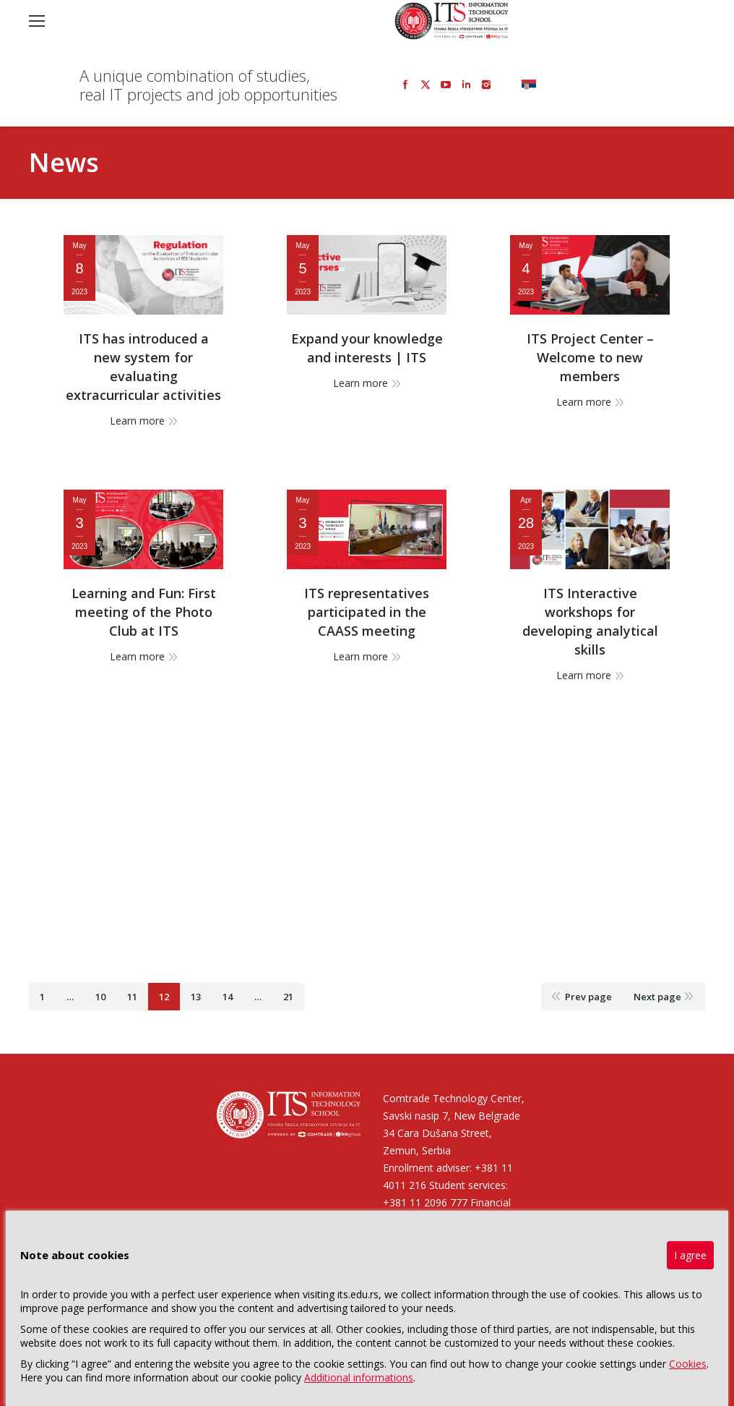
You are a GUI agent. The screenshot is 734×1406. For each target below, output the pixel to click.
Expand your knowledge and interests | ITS (367, 348)
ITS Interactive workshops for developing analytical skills (590, 621)
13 (196, 996)
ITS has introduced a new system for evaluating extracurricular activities (143, 367)
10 (100, 996)
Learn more (137, 420)
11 (132, 996)
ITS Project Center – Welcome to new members (590, 357)
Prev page (588, 996)
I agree (690, 1255)
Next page (657, 996)
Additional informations (358, 1377)
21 (288, 996)
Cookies (688, 1364)
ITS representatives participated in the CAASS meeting (366, 611)
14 (228, 996)
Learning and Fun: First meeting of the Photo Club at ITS (144, 611)
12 (164, 996)
